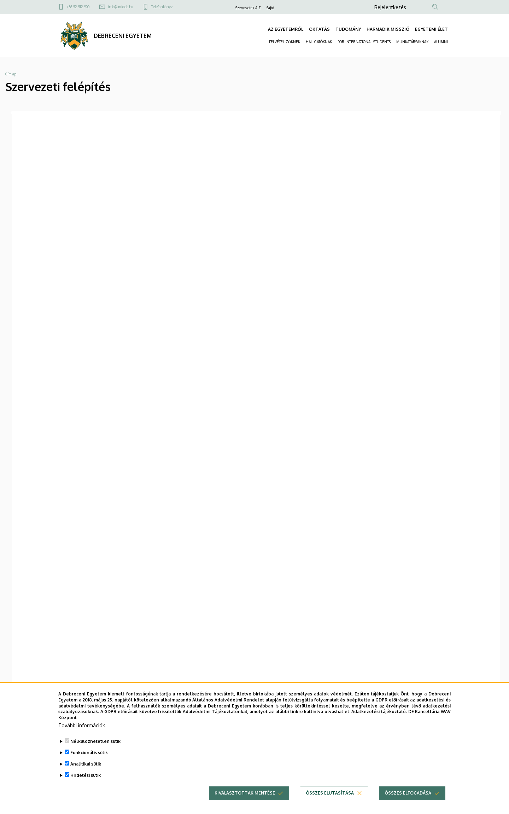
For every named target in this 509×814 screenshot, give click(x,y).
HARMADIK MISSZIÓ (388, 29)
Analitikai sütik (85, 764)
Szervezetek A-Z (248, 8)
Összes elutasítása (330, 793)
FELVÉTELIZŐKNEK (284, 42)
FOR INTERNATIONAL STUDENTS (364, 42)
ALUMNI (441, 42)
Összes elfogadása (408, 793)
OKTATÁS (319, 29)
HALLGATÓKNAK (319, 42)
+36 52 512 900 (78, 7)
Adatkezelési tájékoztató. (379, 711)
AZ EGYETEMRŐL (285, 29)
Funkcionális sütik (89, 752)
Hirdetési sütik (85, 775)
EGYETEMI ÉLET (431, 29)
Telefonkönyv (161, 7)
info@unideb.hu (120, 7)
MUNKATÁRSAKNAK (412, 42)
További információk (81, 725)
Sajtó (270, 8)
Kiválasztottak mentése (245, 793)
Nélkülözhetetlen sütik (95, 741)
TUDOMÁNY (348, 29)
